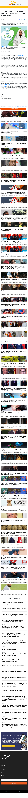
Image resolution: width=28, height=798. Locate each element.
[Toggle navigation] (2, 7)
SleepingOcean (3, 86)
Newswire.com (13, 51)
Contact (2, 772)
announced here (21, 55)
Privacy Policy (3, 769)
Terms (2, 767)
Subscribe (14, 783)
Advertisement (3, 770)
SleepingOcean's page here (5, 84)
